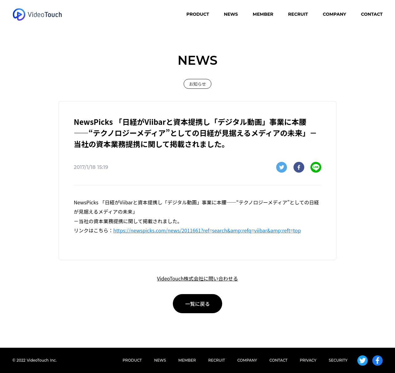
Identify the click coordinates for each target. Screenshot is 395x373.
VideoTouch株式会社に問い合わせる (197, 278)
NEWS (231, 14)
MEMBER (263, 14)
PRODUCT (197, 14)
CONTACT (372, 14)
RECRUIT (298, 14)
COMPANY (334, 14)
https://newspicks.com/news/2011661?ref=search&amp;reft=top (207, 230)
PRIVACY (308, 360)
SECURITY (338, 360)
